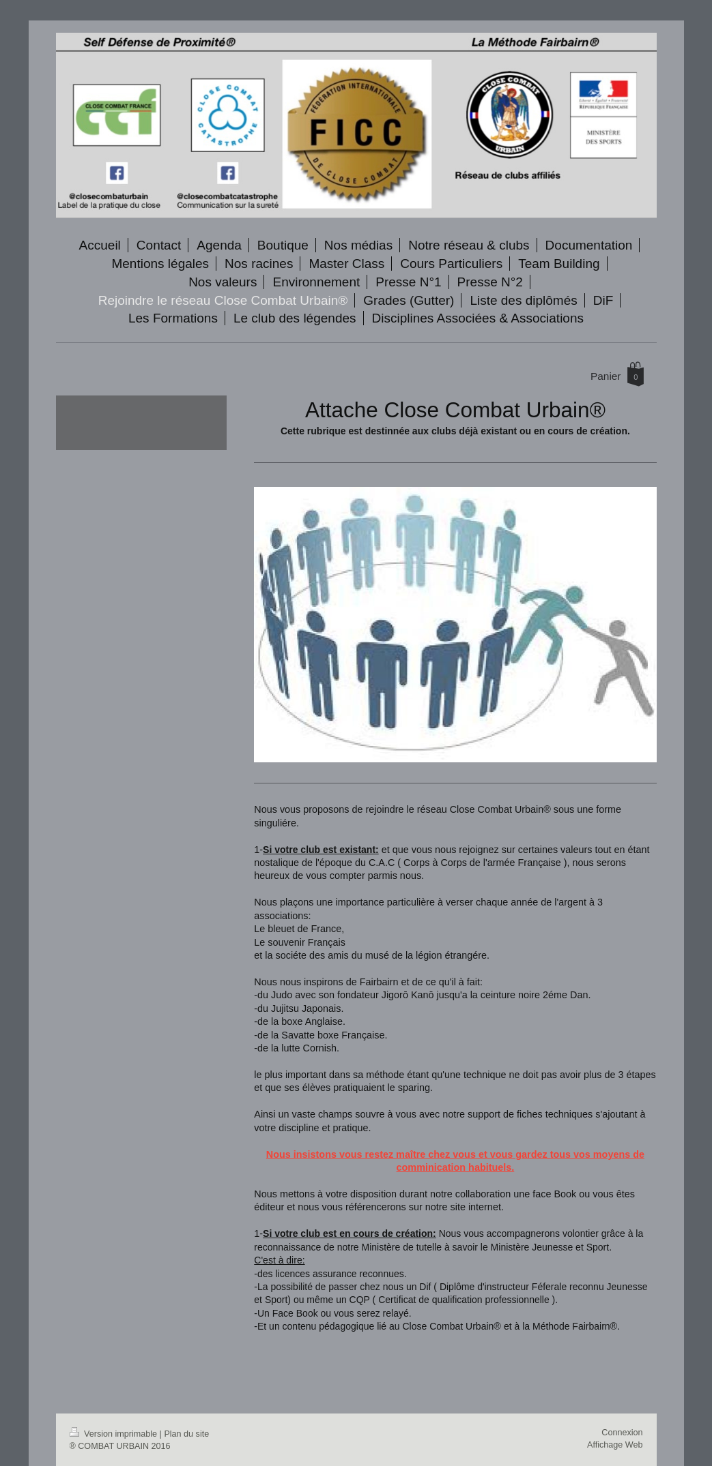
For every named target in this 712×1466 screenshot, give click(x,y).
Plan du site (186, 1434)
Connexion (621, 1432)
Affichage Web (614, 1445)
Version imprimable (115, 1434)
